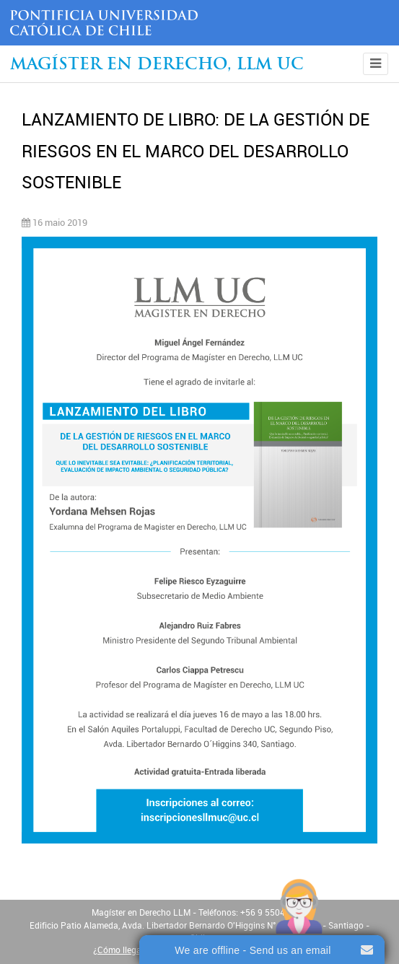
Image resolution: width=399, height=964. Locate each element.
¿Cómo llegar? (121, 950)
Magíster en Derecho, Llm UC (157, 65)
